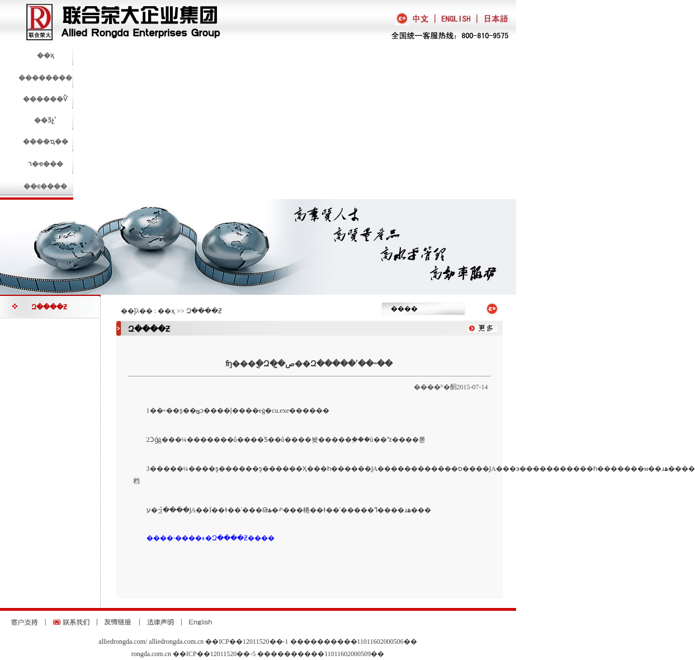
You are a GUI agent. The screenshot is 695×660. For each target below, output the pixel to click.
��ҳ (166, 311)
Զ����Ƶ (49, 307)
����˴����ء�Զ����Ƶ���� (210, 538)
